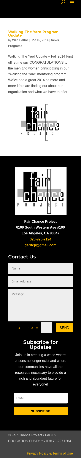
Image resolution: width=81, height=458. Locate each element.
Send (64, 328)
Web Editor (20, 40)
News (55, 40)
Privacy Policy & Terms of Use (50, 453)
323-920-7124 (40, 239)
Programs (15, 46)
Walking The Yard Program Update (33, 33)
